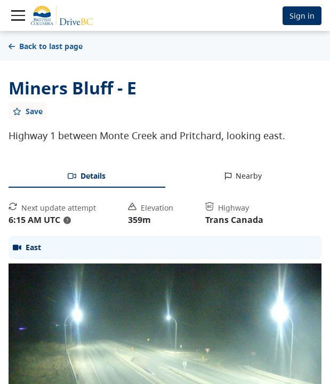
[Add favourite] (28, 110)
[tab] (87, 176)
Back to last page (46, 46)
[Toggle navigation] (18, 15)
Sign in (302, 16)
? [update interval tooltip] (67, 220)
